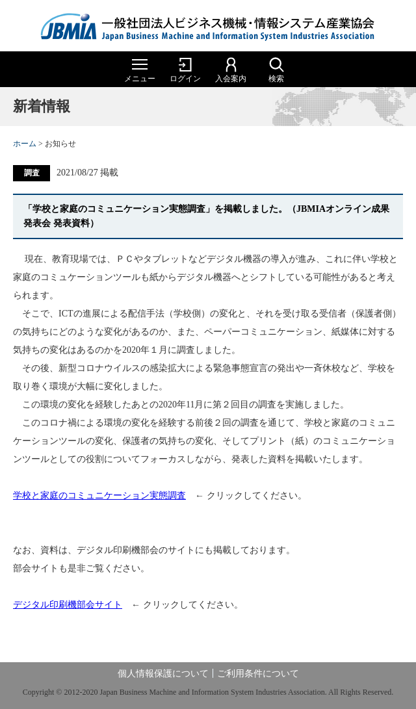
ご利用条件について (258, 673)
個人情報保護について (163, 673)
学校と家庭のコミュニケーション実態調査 (99, 495)
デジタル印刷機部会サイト (67, 605)
